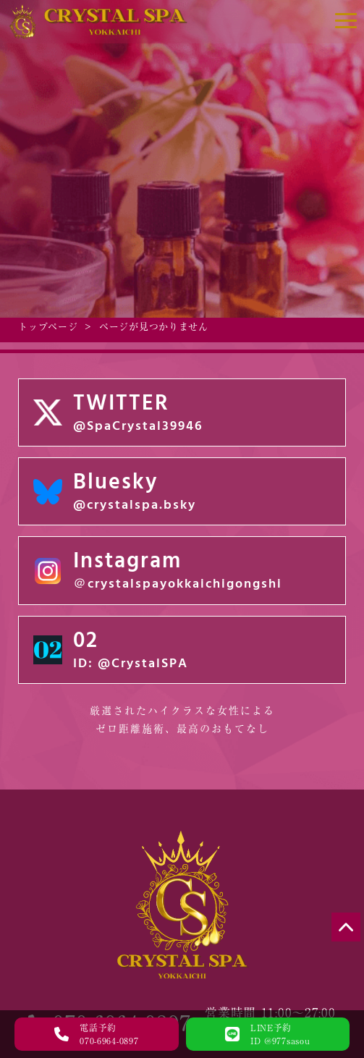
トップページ (47, 326)
